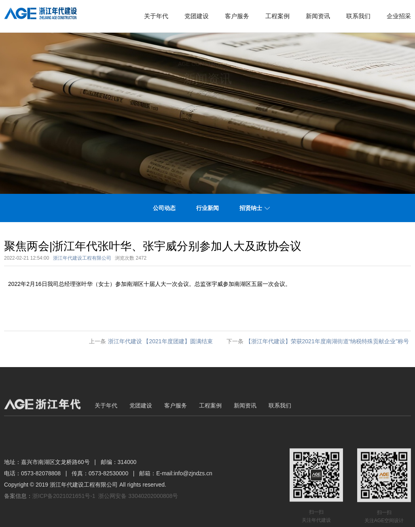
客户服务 (237, 16)
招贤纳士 (250, 208)
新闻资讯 (318, 16)
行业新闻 (207, 208)
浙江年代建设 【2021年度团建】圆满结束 (160, 341)
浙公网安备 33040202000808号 (138, 518)
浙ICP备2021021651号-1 (63, 518)
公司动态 (164, 208)
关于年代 (156, 16)
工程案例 (277, 16)
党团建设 (196, 16)
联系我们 (358, 16)
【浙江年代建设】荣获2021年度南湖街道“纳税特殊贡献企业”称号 (327, 341)
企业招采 (399, 16)
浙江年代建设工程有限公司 (82, 258)
